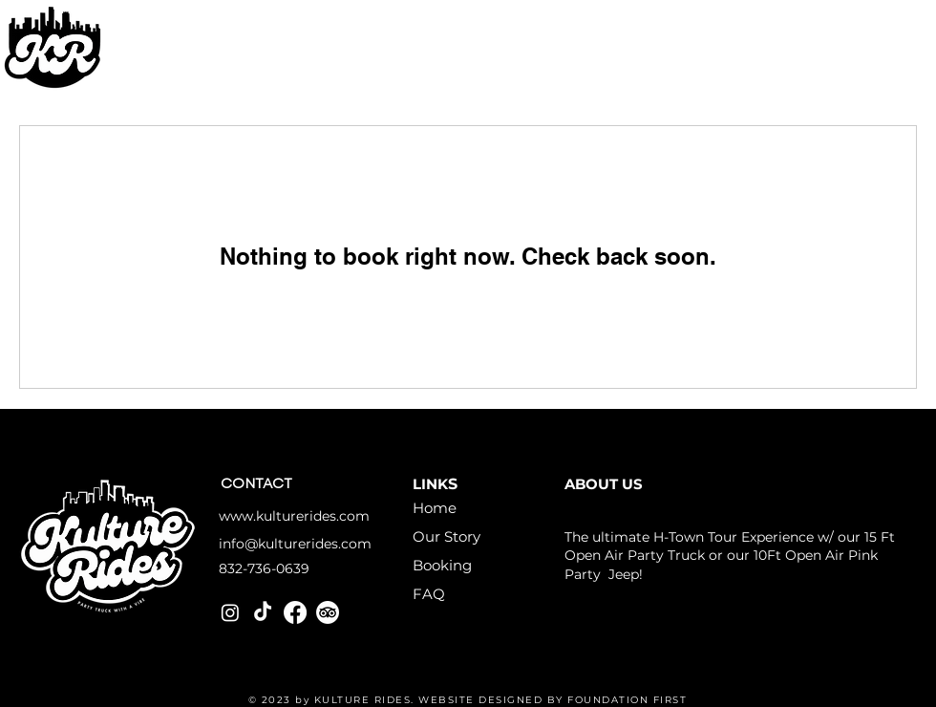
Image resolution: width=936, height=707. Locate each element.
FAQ (429, 594)
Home (435, 508)
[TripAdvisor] (327, 612)
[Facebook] (295, 612)
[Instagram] (230, 612)
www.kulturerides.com (294, 516)
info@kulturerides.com (295, 543)
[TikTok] (262, 612)
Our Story (446, 536)
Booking (442, 565)
